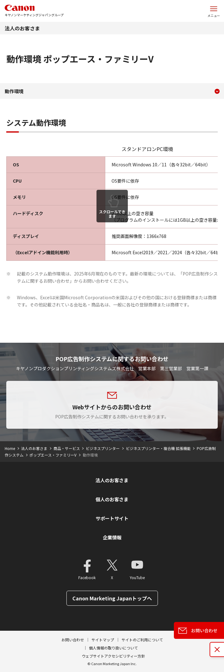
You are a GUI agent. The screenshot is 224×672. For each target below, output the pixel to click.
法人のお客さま (22, 28)
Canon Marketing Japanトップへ (112, 598)
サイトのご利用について (142, 639)
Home (10, 448)
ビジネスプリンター (103, 448)
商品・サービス (67, 448)
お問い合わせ (72, 639)
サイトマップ (102, 639)
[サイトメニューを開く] (214, 11)
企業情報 (112, 537)
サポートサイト (112, 518)
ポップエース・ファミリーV (52, 454)
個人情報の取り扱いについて (113, 647)
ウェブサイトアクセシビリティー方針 (113, 656)
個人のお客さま (112, 499)
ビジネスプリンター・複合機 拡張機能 (158, 448)
